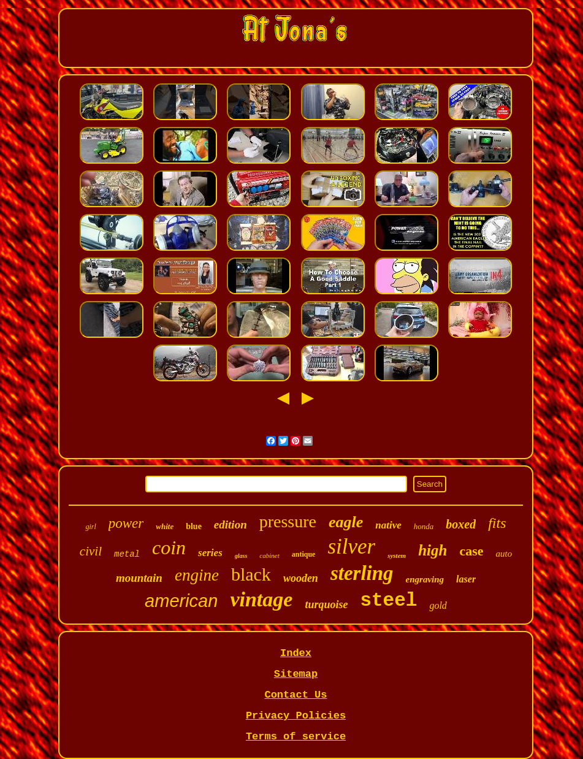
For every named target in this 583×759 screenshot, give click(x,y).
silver (351, 547)
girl (90, 526)
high (432, 550)
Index (295, 653)
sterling (362, 573)
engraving (425, 579)
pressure (287, 521)
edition (230, 524)
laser (466, 579)
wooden (300, 578)
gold (437, 605)
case (471, 551)
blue (194, 526)
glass (241, 555)
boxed (461, 524)
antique (304, 554)
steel (388, 600)
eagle (346, 522)
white (164, 526)
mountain (139, 577)
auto (503, 554)
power (126, 523)
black (251, 574)
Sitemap (296, 674)
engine (197, 575)
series (210, 553)
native (388, 525)
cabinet (269, 555)
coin (169, 547)
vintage (261, 599)
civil (91, 551)
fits (497, 523)
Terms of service (296, 736)
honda (424, 526)
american (181, 601)
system (396, 555)
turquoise (326, 604)
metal (127, 554)
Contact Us (295, 695)
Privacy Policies (296, 716)
